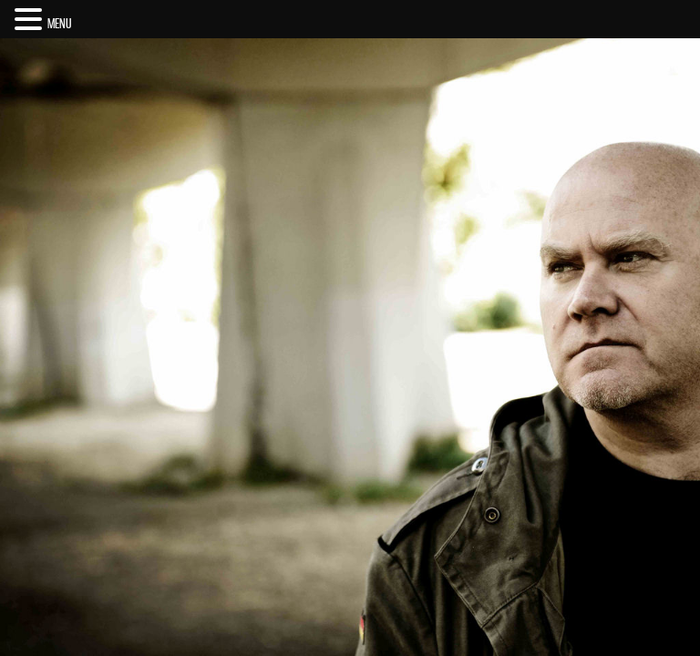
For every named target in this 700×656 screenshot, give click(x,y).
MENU (59, 23)
